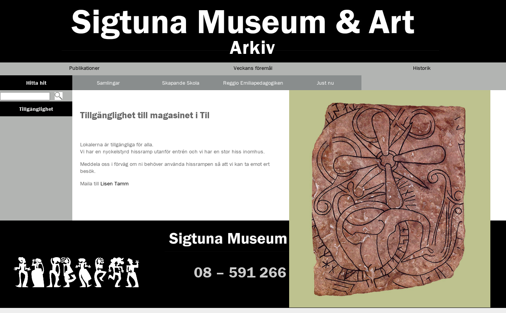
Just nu (325, 82)
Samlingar (108, 82)
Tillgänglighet (36, 108)
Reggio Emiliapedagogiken (253, 82)
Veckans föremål (253, 67)
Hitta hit (36, 82)
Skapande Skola (180, 82)
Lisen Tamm (114, 183)
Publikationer (84, 67)
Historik (422, 67)
